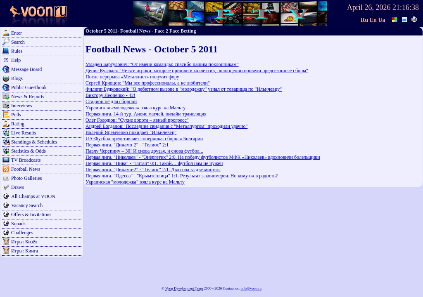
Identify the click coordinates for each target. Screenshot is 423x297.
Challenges (22, 233)
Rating (17, 124)
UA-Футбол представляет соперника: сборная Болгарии (144, 138)
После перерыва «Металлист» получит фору (132, 77)
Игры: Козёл (24, 242)
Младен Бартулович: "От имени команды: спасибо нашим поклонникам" (162, 64)
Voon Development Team (184, 288)
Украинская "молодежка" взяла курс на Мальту (135, 182)
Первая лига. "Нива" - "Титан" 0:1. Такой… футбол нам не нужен (154, 163)
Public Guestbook (29, 87)
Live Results (23, 133)
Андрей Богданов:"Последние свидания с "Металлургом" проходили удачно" (166, 126)
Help (16, 60)
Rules (16, 51)
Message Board (26, 69)
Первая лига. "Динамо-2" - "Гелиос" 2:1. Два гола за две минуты (153, 169)
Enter (16, 33)
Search (18, 42)
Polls (16, 115)
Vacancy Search (27, 205)
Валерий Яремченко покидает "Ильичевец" (131, 132)
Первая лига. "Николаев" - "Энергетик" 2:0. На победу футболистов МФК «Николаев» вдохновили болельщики (203, 157)
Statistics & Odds (28, 151)
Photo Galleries (26, 178)
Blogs (17, 78)
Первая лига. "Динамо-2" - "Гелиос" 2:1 (127, 145)
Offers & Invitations (31, 214)
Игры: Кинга (24, 251)
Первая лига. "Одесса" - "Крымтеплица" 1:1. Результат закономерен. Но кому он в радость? (182, 176)
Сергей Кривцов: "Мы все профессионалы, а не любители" (148, 83)
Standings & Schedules (34, 142)
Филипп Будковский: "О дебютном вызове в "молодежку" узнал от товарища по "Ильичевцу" (184, 89)
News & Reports (27, 96)
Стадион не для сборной (111, 101)
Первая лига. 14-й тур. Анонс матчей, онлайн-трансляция (146, 114)
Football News (25, 169)
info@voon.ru (250, 288)
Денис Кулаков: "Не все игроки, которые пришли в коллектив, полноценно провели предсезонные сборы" (197, 70)
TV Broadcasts (25, 160)
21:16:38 (405, 7)
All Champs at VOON (33, 196)
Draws (17, 187)
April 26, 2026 (369, 7)
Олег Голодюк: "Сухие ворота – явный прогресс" (137, 120)
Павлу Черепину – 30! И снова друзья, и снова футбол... (144, 151)
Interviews (21, 105)
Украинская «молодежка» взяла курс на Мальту (135, 108)
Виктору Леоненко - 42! (110, 95)
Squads (18, 223)
